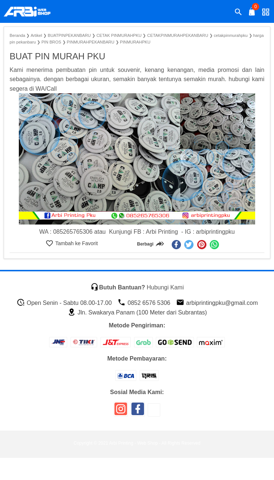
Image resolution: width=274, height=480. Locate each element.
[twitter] (188, 244)
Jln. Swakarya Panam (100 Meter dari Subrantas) (137, 312)
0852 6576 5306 (143, 303)
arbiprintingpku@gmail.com (217, 303)
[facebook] (176, 244)
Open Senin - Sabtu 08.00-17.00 (64, 303)
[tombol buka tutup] (252, 13)
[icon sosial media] (120, 411)
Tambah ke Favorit (76, 243)
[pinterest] (201, 244)
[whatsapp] (214, 244)
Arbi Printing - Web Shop (133, 443)
